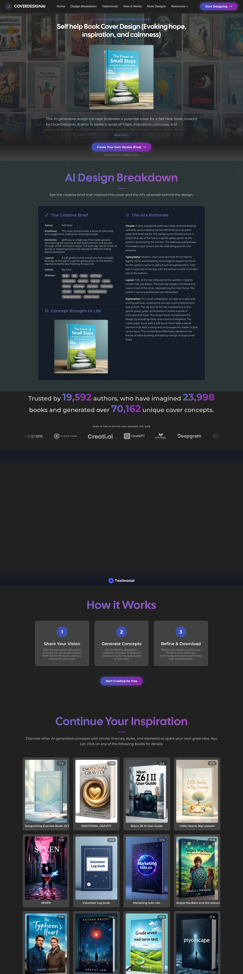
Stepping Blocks (71, 297)
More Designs (156, 6)
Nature (95, 281)
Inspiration (68, 281)
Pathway (78, 286)
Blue (65, 276)
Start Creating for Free (121, 681)
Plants (66, 286)
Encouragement (97, 291)
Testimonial (110, 6)
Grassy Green (91, 297)
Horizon (83, 281)
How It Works (132, 6)
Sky (74, 276)
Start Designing (218, 6)
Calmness (107, 286)
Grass (106, 281)
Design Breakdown (84, 6)
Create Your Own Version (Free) (121, 147)
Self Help (95, 276)
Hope (84, 276)
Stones (66, 291)
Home (61, 6)
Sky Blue (92, 286)
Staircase (79, 291)
